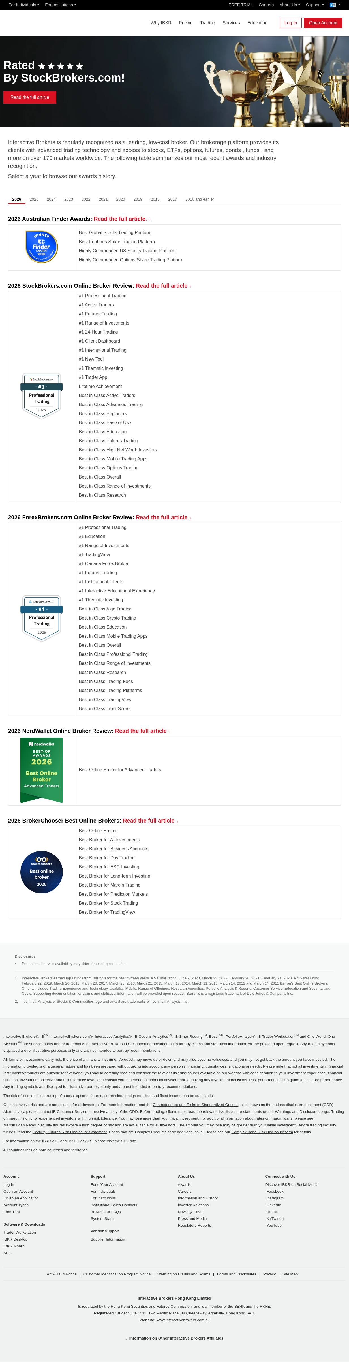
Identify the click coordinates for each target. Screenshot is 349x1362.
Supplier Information (108, 1239)
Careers (266, 4)
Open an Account (18, 1192)
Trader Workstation (19, 1233)
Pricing (186, 22)
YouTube (274, 1226)
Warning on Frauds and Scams (183, 1274)
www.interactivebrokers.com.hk (183, 1320)
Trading (207, 22)
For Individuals (22, 4)
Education (257, 22)
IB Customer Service (69, 1112)
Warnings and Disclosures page (302, 1112)
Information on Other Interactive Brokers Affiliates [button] (176, 1338)
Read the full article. (120, 219)
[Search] (274, 23)
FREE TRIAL (241, 4)
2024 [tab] (51, 199)
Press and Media (192, 1219)
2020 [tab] (120, 199)
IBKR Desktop (15, 1239)
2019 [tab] (138, 199)
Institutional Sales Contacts (114, 1205)
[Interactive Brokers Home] (37, 21)
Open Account (323, 22)
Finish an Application (21, 1198)
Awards (184, 1185)
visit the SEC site (121, 1141)
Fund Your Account (107, 1185)
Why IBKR (161, 22)
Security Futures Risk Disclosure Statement (70, 1132)
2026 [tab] (16, 199)
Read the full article (29, 97)
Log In (290, 22)
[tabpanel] (174, 571)
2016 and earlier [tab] (199, 199)
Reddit (272, 1212)
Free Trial (11, 1212)
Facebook (275, 1192)
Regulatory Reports (194, 1226)
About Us (288, 4)
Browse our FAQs (106, 1212)
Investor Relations (193, 1205)
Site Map (290, 1274)
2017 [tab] (172, 199)
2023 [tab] (68, 199)
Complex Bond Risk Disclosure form (262, 1132)
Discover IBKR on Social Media (292, 1185)
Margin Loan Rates (19, 1125)
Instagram (275, 1198)
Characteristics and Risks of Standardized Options (195, 1105)
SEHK (239, 1307)
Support (313, 4)
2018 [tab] (155, 199)
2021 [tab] (103, 199)
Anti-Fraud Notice (62, 1274)
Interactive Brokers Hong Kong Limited (174, 1298)
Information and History (198, 1198)
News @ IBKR (190, 1212)
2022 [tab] (86, 199)
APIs (7, 1253)
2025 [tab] (34, 199)
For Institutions (59, 4)
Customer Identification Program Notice (117, 1274)
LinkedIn (274, 1205)
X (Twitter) (275, 1219)
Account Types (16, 1205)
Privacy (269, 1274)
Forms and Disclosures (236, 1274)
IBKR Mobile (14, 1246)
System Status (103, 1219)
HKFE (265, 1307)
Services (231, 22)
